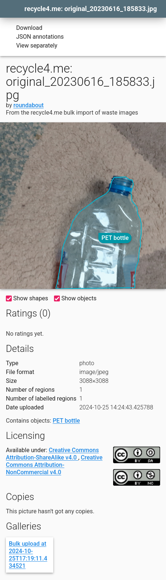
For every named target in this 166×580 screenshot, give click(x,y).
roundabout (28, 105)
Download (24, 28)
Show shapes (27, 298)
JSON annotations (35, 36)
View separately (31, 45)
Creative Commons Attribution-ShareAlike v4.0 (52, 454)
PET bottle (115, 237)
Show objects (75, 298)
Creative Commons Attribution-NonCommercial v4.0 (54, 465)
